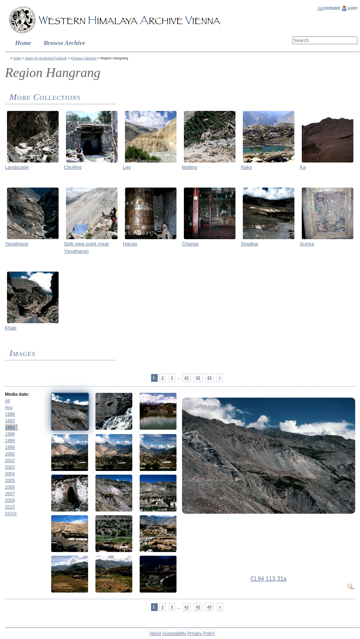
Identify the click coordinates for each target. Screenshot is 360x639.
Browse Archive (64, 42)
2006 (10, 487)
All (7, 401)
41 (186, 378)
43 (209, 378)
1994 (10, 427)
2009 (10, 500)
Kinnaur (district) (84, 58)
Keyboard (332, 8)
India (17, 58)
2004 (10, 473)
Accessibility (174, 633)
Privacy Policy (201, 633)
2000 (10, 454)
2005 (10, 480)
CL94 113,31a (269, 579)
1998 (10, 440)
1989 (10, 414)
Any (9, 407)
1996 (10, 434)
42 (198, 378)
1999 (10, 447)
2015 (10, 507)
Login (352, 8)
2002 (10, 460)
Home (23, 42)
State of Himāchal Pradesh (46, 58)
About (155, 633)
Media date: (17, 394)
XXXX (11, 513)
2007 (10, 493)
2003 (10, 467)
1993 (10, 420)
